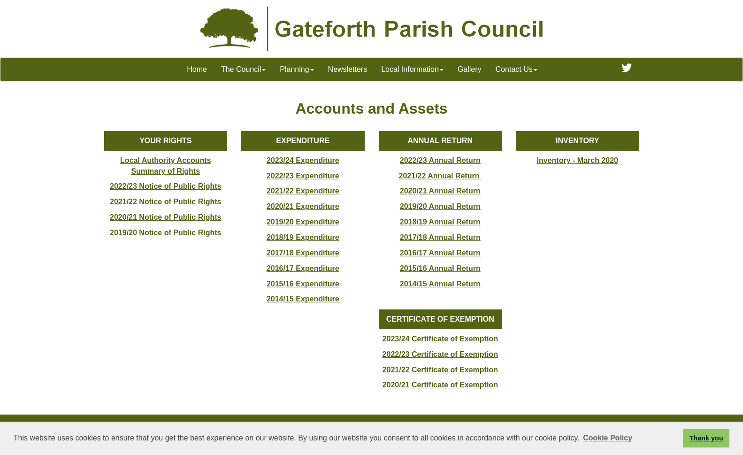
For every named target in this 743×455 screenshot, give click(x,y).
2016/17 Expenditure (303, 268)
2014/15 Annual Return (440, 284)
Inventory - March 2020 (577, 160)
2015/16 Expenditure (303, 284)
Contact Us (516, 69)
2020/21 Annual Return (440, 191)
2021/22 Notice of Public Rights (165, 202)
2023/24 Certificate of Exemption (440, 339)
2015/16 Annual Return (440, 268)
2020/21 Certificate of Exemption (440, 385)
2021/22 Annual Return (440, 176)
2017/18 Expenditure (303, 253)
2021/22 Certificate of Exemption (440, 370)
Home (197, 69)
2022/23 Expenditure (303, 176)
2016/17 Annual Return (440, 253)
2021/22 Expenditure (303, 191)
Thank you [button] (706, 438)
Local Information (412, 69)
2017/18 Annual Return (440, 237)
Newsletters (348, 69)
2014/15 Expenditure (303, 299)
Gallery (470, 69)
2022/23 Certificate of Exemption (440, 354)
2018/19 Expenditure (303, 237)
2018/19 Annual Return (440, 222)
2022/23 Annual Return (440, 160)
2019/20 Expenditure (303, 222)
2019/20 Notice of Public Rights (165, 233)
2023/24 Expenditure (303, 160)
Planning (297, 69)
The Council (243, 69)
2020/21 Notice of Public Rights (165, 217)
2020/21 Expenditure (303, 206)
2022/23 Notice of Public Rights (165, 186)
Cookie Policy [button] (607, 438)
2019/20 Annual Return (440, 206)
